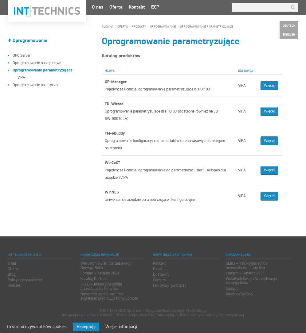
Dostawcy (161, 274)
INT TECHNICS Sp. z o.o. (47, 11)
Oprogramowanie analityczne (36, 84)
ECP (155, 7)
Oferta (116, 7)
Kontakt (137, 7)
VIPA (21, 77)
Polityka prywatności (25, 280)
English (289, 34)
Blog (11, 274)
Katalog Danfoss (93, 278)
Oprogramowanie (30, 41)
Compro (159, 280)
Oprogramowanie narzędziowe (37, 62)
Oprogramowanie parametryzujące (206, 27)
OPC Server (21, 55)
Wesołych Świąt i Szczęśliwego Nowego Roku (105, 265)
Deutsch (289, 26)
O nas (97, 7)
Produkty (139, 27)
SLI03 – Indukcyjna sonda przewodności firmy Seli (101, 286)
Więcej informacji (121, 326)
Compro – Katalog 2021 (100, 273)
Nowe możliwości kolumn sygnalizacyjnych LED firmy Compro (109, 296)
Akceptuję (86, 326)
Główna (107, 27)
